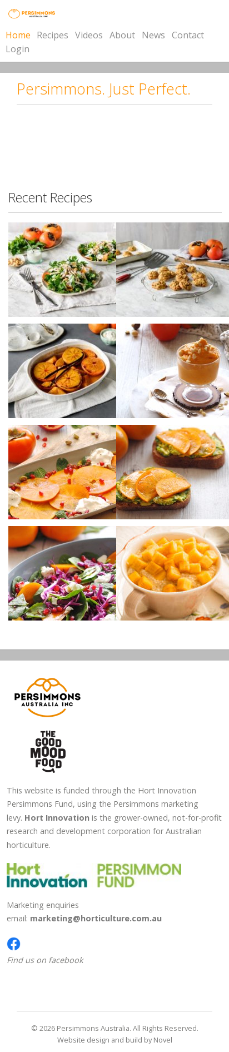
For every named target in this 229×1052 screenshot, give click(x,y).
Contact (188, 35)
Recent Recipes (50, 197)
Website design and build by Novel (114, 1040)
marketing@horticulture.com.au (96, 918)
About (122, 35)
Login (17, 49)
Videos (89, 35)
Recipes (52, 35)
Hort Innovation (56, 817)
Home (18, 35)
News (153, 35)
